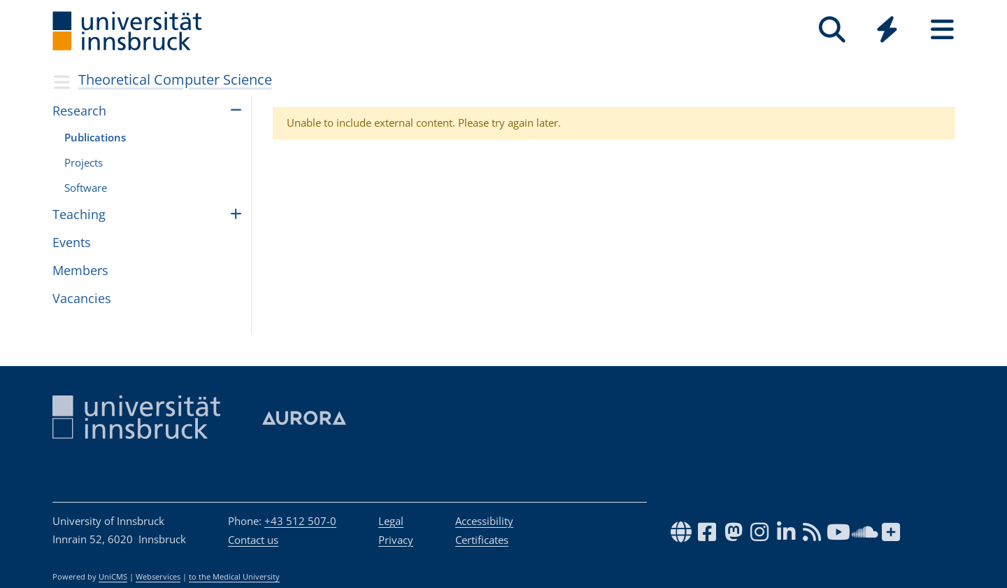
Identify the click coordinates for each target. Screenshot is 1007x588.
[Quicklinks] (887, 29)
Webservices (158, 577)
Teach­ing (79, 214)
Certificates (481, 540)
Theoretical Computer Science (175, 79)
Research (79, 110)
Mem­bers (80, 270)
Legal (390, 521)
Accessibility (484, 521)
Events (71, 242)
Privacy (395, 540)
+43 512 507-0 (300, 521)
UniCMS (113, 577)
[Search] (831, 29)
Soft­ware (85, 188)
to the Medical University (234, 577)
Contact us (253, 540)
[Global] (887, 31)
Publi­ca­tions (95, 137)
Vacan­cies (81, 298)
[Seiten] (942, 29)
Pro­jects (83, 162)
